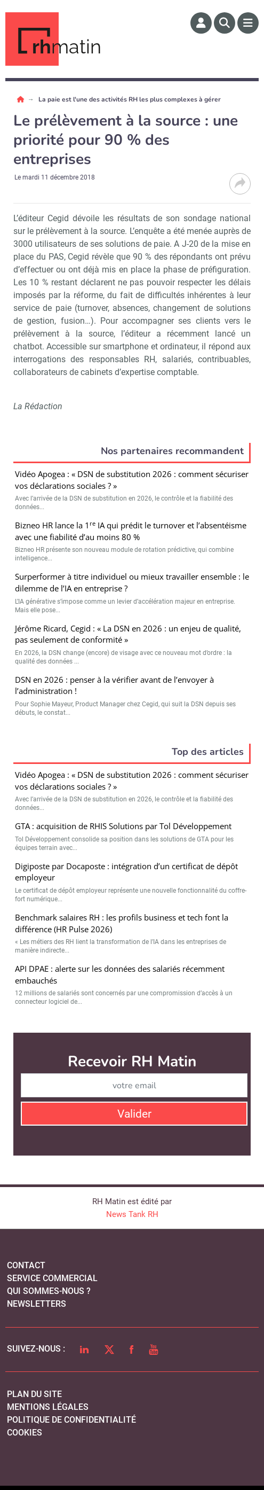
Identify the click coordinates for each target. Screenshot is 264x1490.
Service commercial (52, 1278)
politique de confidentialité (71, 1420)
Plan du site (34, 1394)
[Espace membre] (201, 23)
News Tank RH (132, 1214)
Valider (134, 1113)
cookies (24, 1432)
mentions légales (48, 1407)
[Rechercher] (224, 23)
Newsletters (36, 1304)
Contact (26, 1265)
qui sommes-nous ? (49, 1291)
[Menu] (248, 23)
